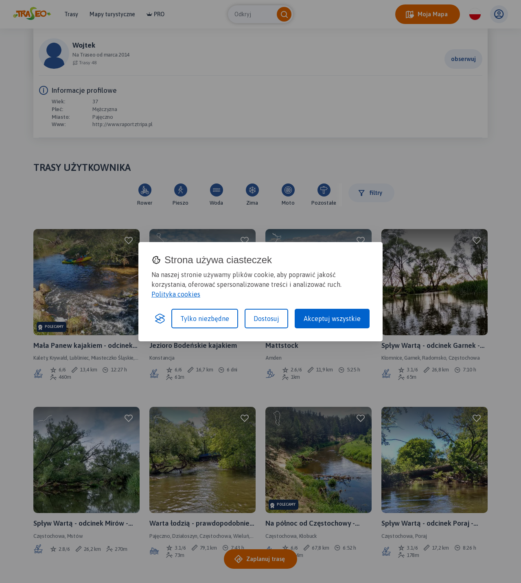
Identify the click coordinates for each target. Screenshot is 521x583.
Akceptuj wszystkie (332, 318)
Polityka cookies (175, 294)
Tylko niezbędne (204, 318)
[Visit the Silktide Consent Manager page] (160, 318)
